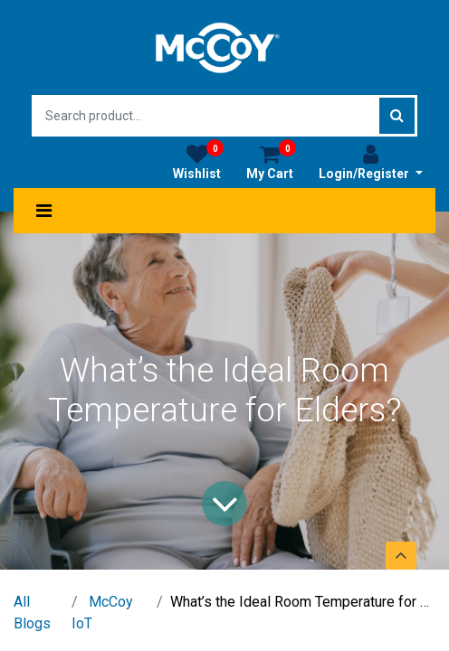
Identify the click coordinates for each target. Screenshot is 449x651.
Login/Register (371, 162)
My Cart (271, 162)
